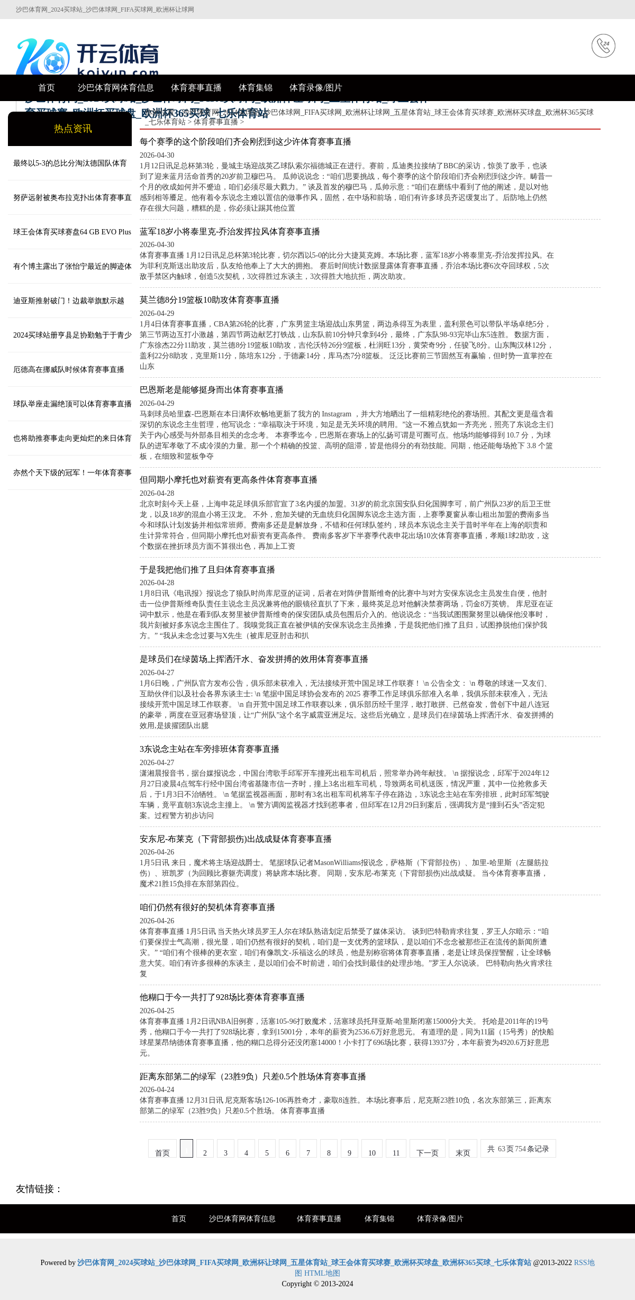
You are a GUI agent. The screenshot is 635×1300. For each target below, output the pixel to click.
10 (372, 1153)
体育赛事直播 (196, 87)
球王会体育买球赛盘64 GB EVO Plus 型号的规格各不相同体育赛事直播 (69, 238)
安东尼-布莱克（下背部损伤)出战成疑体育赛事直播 (236, 838)
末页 (463, 1153)
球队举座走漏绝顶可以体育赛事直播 (72, 404)
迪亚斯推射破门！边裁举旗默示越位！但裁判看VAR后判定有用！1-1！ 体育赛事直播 (68, 307)
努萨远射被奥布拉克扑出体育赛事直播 (70, 204)
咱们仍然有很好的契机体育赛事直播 (207, 907)
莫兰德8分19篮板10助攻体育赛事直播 (209, 299)
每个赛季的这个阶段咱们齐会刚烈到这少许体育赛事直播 (245, 141)
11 (396, 1153)
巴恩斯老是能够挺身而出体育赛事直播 (212, 389)
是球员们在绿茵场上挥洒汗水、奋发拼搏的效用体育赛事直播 (254, 658)
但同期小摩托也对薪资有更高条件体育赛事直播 (229, 479)
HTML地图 (322, 1273)
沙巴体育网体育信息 (116, 87)
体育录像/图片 (315, 87)
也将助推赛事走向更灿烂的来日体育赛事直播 (70, 445)
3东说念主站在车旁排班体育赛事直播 (209, 748)
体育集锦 (256, 87)
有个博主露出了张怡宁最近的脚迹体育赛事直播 (70, 273)
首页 (46, 87)
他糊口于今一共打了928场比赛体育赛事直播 (222, 997)
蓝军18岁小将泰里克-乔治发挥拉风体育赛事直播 (230, 231)
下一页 (427, 1153)
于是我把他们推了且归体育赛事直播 (207, 569)
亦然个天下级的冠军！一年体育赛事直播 (70, 479)
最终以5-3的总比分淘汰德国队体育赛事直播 (67, 169)
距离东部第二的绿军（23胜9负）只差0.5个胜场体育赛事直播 (253, 1076)
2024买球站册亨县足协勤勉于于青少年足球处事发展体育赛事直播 (70, 341)
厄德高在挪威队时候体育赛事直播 (68, 370)
